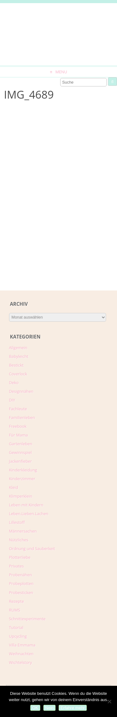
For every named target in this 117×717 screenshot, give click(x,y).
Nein (49, 707)
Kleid (13, 487)
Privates (16, 566)
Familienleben (22, 417)
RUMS (14, 610)
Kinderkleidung (23, 470)
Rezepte (16, 601)
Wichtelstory (20, 662)
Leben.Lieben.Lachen (28, 513)
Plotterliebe (20, 557)
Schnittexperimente (27, 619)
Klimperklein (20, 496)
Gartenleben (20, 443)
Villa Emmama (22, 645)
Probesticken (21, 592)
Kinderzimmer (22, 478)
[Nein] (109, 701)
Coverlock (18, 374)
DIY (12, 400)
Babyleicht (18, 356)
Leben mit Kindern (26, 505)
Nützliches (18, 540)
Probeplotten (21, 583)
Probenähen (20, 575)
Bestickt (16, 365)
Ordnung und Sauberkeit (32, 548)
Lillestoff (17, 522)
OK (35, 707)
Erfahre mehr (73, 707)
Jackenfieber (20, 461)
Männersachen (23, 531)
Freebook (18, 426)
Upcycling (18, 636)
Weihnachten (21, 653)
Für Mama (18, 435)
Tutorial (16, 627)
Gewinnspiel (20, 452)
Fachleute (18, 409)
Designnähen (21, 391)
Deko (14, 382)
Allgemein (18, 347)
